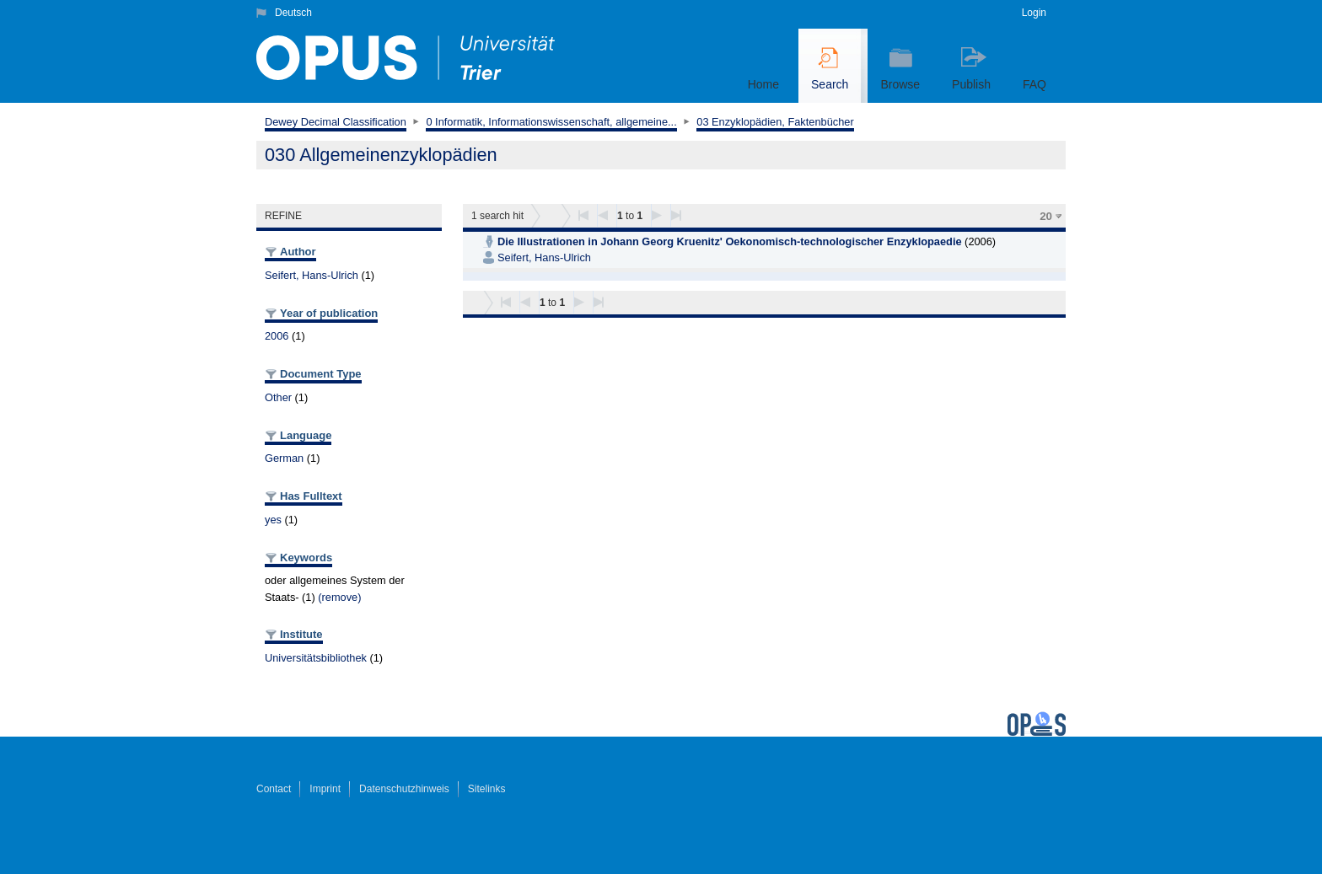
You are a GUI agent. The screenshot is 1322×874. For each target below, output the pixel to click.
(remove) (339, 597)
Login (1034, 13)
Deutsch (293, 13)
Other (278, 397)
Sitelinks (487, 789)
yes (273, 519)
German (284, 458)
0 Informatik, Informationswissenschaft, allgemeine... (551, 121)
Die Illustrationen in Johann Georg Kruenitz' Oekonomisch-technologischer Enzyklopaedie (729, 241)
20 (1046, 216)
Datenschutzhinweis (404, 789)
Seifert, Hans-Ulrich (311, 275)
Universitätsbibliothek (316, 657)
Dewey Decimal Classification (335, 121)
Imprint (325, 789)
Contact (273, 789)
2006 (276, 336)
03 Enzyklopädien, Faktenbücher (774, 121)
